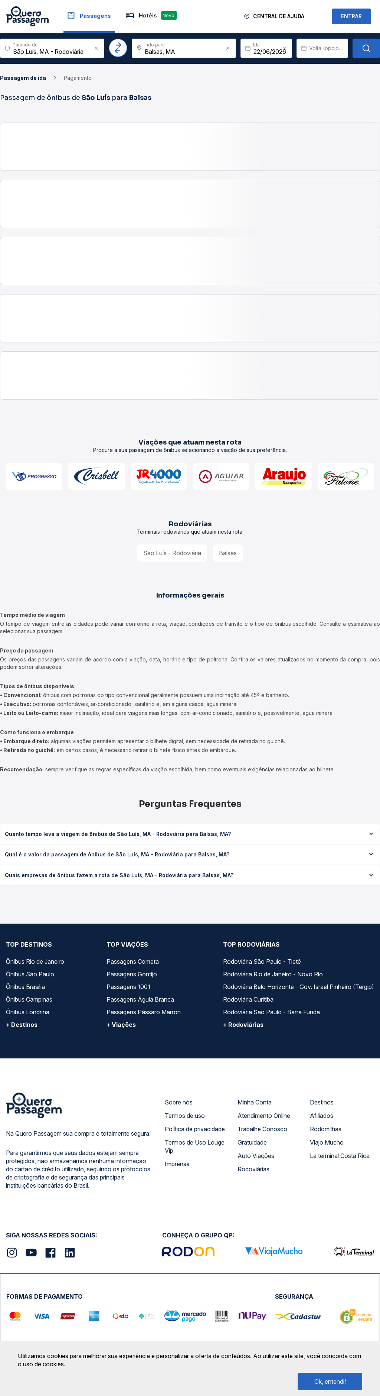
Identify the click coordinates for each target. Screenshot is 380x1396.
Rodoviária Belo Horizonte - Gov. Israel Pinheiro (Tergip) (298, 986)
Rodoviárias (253, 1169)
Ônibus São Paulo (30, 974)
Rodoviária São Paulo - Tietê (262, 961)
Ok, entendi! (330, 1381)
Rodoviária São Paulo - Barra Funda (271, 1012)
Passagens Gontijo (132, 974)
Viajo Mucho (327, 1142)
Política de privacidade (195, 1129)
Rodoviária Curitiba (248, 999)
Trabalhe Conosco (262, 1129)
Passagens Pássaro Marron (144, 1012)
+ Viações (121, 1024)
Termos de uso (185, 1115)
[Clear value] (284, 48)
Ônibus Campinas (29, 999)
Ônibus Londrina (27, 1012)
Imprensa (177, 1164)
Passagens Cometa (133, 961)
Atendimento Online (264, 1115)
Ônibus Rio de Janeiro (35, 961)
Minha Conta (255, 1102)
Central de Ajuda (278, 16)
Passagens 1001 (128, 986)
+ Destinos (21, 1024)
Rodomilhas (325, 1129)
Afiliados (321, 1115)
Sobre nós (179, 1102)
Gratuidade (252, 1142)
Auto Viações (256, 1155)
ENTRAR (351, 16)
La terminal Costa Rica (340, 1155)
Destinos (322, 1102)
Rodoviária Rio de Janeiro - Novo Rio (273, 974)
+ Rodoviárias (243, 1024)
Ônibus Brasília (25, 986)
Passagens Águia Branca (140, 999)
